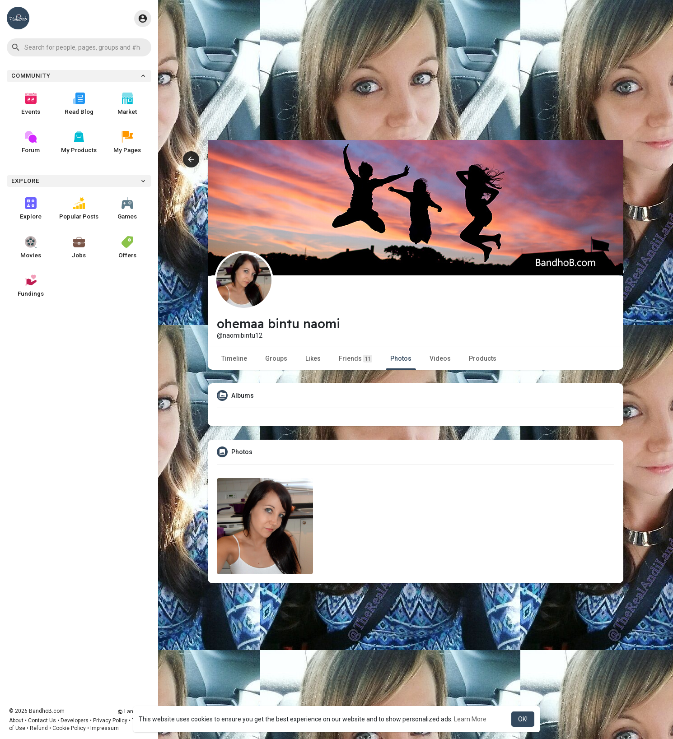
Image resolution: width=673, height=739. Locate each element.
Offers (127, 247)
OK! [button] (523, 719)
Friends (355, 359)
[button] (79, 47)
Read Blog (79, 104)
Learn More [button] (470, 719)
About (16, 720)
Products (482, 358)
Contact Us (42, 720)
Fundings (31, 285)
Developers (75, 720)
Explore (31, 208)
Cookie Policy (69, 728)
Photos (400, 358)
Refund (39, 728)
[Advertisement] (415, 77)
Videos (440, 358)
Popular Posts (78, 208)
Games (127, 208)
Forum (31, 142)
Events (30, 104)
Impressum (104, 728)
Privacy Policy (110, 720)
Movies (30, 247)
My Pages (127, 142)
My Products (79, 142)
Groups (276, 358)
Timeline (234, 358)
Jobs (79, 247)
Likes (313, 358)
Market (127, 104)
